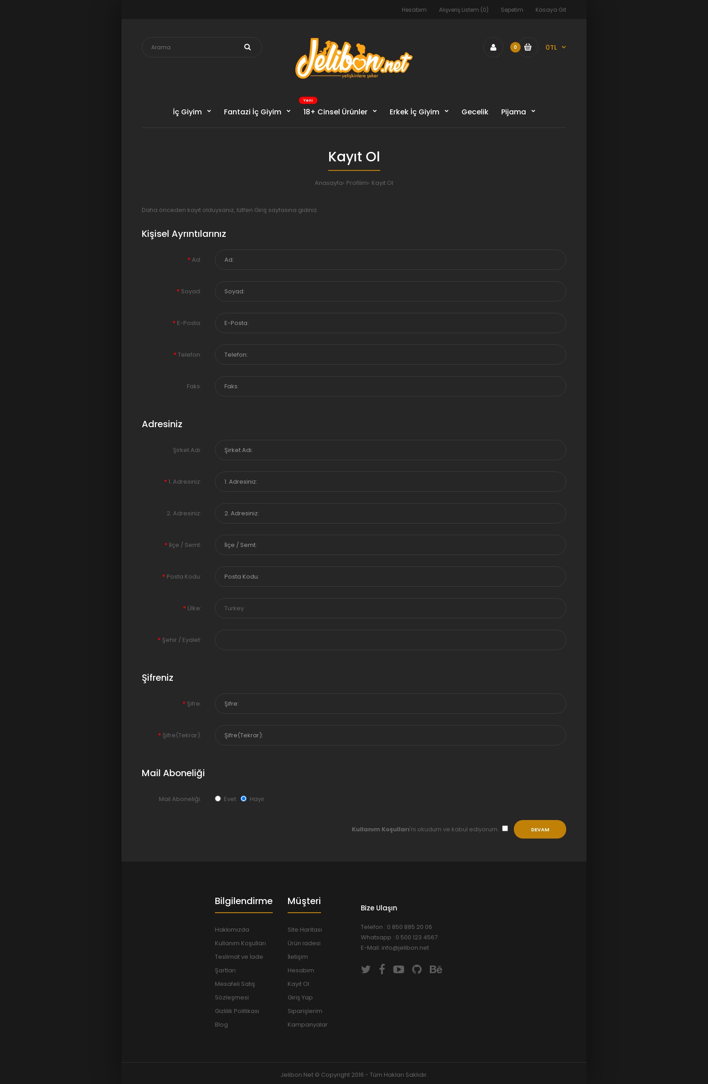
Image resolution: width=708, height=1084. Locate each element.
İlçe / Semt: (185, 545)
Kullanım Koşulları (240, 943)
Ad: (196, 259)
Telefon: (189, 354)
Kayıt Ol (382, 183)
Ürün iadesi (304, 943)
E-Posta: (189, 323)
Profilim (357, 183)
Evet (225, 799)
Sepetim (512, 10)
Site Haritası (305, 929)
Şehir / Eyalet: (181, 640)
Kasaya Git (551, 10)
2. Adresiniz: (184, 513)
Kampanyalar (308, 1024)
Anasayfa (329, 183)
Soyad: (191, 291)
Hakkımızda (232, 929)
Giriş (260, 210)
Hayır (253, 799)
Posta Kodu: (184, 576)
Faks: (194, 386)
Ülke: (194, 608)
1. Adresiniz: (184, 481)
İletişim (298, 956)
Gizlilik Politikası (237, 1011)
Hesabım (414, 10)
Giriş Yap (300, 997)
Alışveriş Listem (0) (464, 10)
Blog (221, 1024)
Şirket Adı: (187, 450)
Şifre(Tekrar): (182, 735)
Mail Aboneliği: (180, 799)
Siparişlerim (305, 1011)
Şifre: (194, 703)
